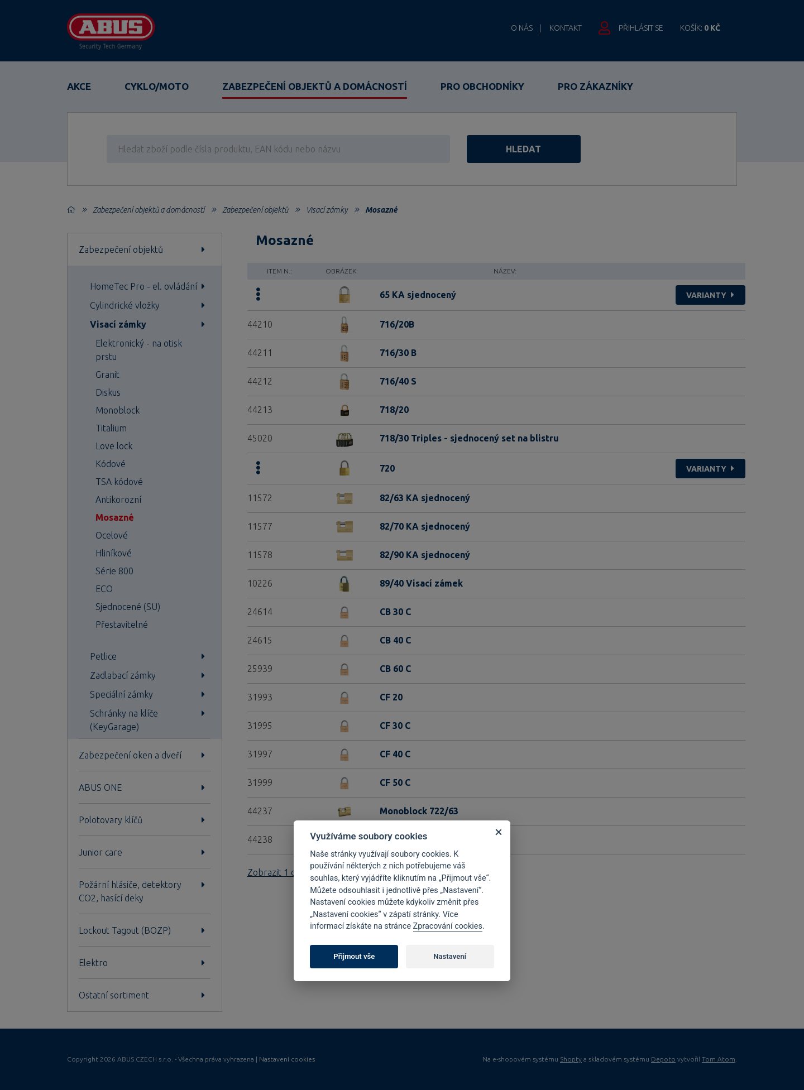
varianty (711, 295)
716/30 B (398, 353)
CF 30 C (395, 726)
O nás (522, 27)
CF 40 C (395, 754)
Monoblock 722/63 (419, 811)
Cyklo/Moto (157, 86)
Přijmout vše (354, 956)
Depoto (663, 1059)
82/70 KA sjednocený (425, 526)
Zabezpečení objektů (255, 209)
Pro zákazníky (595, 86)
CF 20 (391, 697)
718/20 (394, 410)
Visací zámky (326, 209)
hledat (524, 149)
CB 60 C (395, 669)
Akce (79, 86)
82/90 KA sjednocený (425, 555)
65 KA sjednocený (418, 295)
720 (387, 468)
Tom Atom (718, 1059)
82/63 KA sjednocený (425, 498)
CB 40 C (395, 640)
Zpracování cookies (447, 926)
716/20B (397, 324)
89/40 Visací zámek (421, 583)
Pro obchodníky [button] (482, 86)
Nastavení (449, 956)
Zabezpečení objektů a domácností (314, 86)
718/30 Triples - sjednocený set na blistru (469, 438)
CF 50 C (395, 782)
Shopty (571, 1059)
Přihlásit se (641, 27)
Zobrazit (278, 872)
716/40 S (398, 381)
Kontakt (565, 27)
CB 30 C (395, 612)
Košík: (700, 27)
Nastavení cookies (287, 1059)
